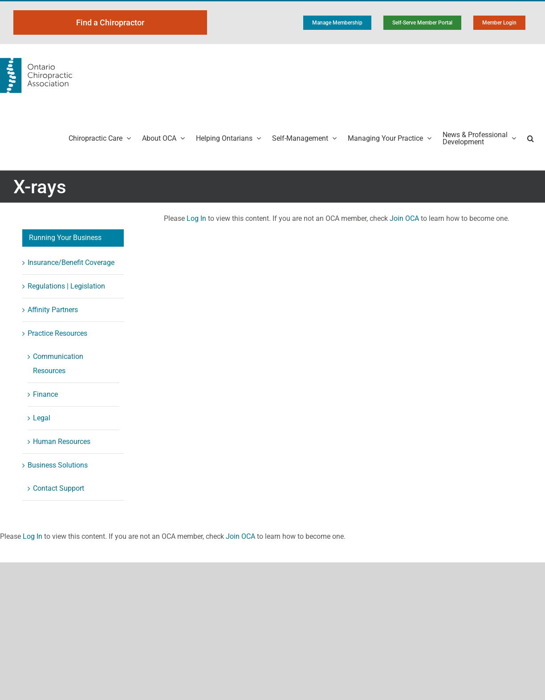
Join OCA (404, 218)
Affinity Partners (53, 309)
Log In (196, 218)
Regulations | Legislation (66, 286)
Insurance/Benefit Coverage (71, 262)
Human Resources (61, 441)
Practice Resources (57, 333)
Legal (41, 418)
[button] (530, 138)
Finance (45, 394)
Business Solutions (58, 465)
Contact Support (58, 488)
